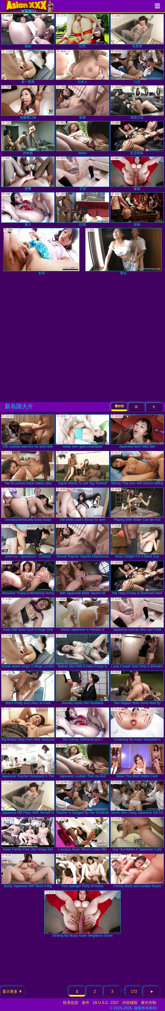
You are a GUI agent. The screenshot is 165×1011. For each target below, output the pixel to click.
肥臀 (28, 174)
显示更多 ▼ (12, 991)
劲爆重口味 (28, 102)
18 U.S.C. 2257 (106, 1003)
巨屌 (82, 209)
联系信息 (70, 1003)
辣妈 (28, 31)
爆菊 (137, 174)
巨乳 (82, 31)
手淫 (82, 174)
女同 (41, 251)
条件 (85, 1003)
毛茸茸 (137, 31)
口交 (137, 67)
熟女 (123, 251)
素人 (28, 209)
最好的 (119, 406)
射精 (82, 102)
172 (134, 991)
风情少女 (137, 102)
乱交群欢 (137, 138)
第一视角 (28, 67)
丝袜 (137, 209)
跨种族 (28, 138)
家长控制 (148, 1003)
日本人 (82, 67)
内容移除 (130, 1003)
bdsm (82, 138)
